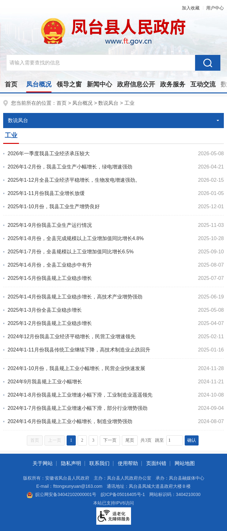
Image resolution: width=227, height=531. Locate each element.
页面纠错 (156, 463)
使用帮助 (128, 463)
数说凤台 (108, 103)
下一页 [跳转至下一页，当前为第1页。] (109, 440)
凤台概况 (38, 84)
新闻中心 (99, 84)
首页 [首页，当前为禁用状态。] (34, 440)
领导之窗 (69, 84)
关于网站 (43, 463)
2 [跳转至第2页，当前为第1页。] (82, 440)
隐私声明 (71, 463)
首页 (11, 84)
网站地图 (185, 463)
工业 (129, 103)
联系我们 (99, 463)
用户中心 (215, 7)
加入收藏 (191, 7)
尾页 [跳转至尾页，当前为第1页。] (129, 440)
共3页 (146, 440)
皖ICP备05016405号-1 (123, 494)
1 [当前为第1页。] (71, 440)
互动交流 (203, 84)
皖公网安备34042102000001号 (61, 494)
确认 (191, 440)
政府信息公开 (136, 84)
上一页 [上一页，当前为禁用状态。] (54, 440)
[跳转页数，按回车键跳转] (174, 440)
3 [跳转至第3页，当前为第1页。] (93, 440)
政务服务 (172, 84)
